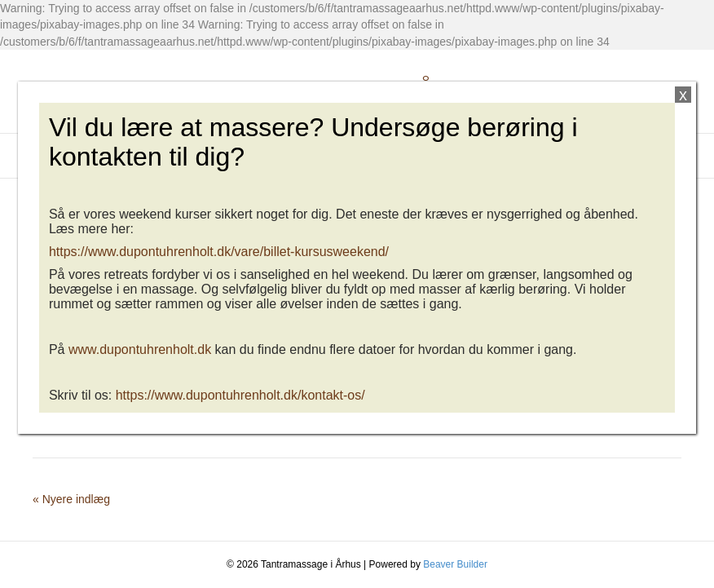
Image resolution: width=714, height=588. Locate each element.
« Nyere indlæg (71, 499)
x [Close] (683, 94)
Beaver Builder (455, 564)
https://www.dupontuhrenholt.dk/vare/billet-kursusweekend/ (219, 252)
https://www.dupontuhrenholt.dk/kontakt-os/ (240, 395)
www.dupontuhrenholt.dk (139, 349)
